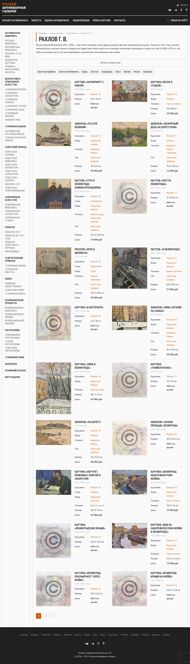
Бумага (127, 71)
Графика (34, 634)
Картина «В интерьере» (89, 307)
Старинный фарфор (11, 115)
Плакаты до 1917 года (14, 237)
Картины (24, 634)
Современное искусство (12, 198)
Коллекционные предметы (14, 302)
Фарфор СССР (12, 184)
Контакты (119, 20)
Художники (72, 33)
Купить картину (102, 20)
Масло (137, 71)
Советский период (15, 147)
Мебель (124, 634)
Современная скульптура (12, 213)
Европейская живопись (12, 48)
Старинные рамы (14, 357)
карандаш (172, 152)
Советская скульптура (11, 172)
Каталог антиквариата (15, 20)
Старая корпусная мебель (15, 139)
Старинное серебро (11, 101)
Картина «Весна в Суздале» (161, 83)
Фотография (12, 330)
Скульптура (113, 634)
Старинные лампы (15, 265)
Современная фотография (12, 336)
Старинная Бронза (15, 89)
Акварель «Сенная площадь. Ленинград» (164, 423)
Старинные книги (15, 293)
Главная (42, 33)
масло (177, 103)
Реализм (94, 492)
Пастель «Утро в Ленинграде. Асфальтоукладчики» (88, 184)
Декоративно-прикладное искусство (13, 81)
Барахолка (11, 363)
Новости (36, 20)
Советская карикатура (11, 166)
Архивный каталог (15, 370)
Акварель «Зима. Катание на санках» (166, 309)
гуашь (101, 214)
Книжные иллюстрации (13, 285)
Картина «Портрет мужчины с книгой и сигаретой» (88, 475)
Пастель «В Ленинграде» (165, 249)
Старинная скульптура (11, 94)
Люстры (145, 634)
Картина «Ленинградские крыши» (90, 526)
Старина (166, 634)
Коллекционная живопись (14, 309)
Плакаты (10, 227)
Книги (8, 278)
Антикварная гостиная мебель (15, 132)
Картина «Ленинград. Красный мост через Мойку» (88, 576)
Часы (95, 634)
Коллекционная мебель (14, 316)
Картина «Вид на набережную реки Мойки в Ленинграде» (166, 528)
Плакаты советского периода (11, 244)
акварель (95, 149)
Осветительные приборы (14, 259)
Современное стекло (12, 219)
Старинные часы (14, 109)
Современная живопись (12, 206)
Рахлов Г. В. (96, 94)
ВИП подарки (12, 377)
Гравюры (156, 634)
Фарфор (68, 634)
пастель (94, 221)
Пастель (95, 71)
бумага (94, 152)
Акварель (147, 71)
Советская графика (11, 153)
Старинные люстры (11, 271)
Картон (170, 103)
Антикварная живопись (12, 34)
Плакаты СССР (12, 231)
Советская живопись (11, 160)
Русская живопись (11, 42)
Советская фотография (12, 349)
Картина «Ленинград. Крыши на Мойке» (164, 574)
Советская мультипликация (15, 189)
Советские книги (14, 290)
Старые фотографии (12, 343)
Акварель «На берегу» (88, 422)
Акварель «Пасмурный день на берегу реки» (164, 125)
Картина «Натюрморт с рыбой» (89, 83)
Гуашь (84, 71)
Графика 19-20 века (13, 55)
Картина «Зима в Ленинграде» (85, 365)
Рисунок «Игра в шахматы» (85, 251)
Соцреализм (96, 201)
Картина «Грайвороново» (161, 365)
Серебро (135, 634)
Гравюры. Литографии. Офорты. (12, 69)
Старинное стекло (15, 106)
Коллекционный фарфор (14, 322)
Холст (118, 71)
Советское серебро (11, 179)
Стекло (87, 634)
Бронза (78, 634)
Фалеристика (12, 119)
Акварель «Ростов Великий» (86, 125)
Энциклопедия (81, 20)
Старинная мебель (15, 126)
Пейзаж (170, 98)
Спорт (93, 271)
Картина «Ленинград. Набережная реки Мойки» (164, 475)
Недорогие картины (11, 61)
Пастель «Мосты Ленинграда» (161, 182)
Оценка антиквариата (57, 20)
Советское (46, 634)
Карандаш (107, 71)
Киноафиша (12, 251)
